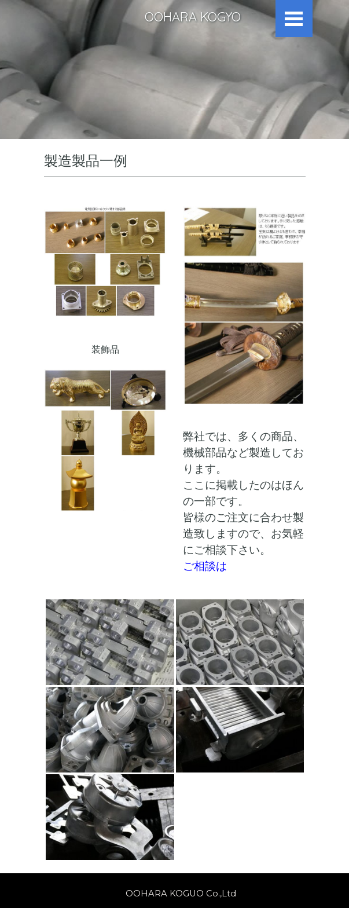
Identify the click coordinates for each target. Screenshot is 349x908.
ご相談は (205, 566)
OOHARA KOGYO (193, 16)
